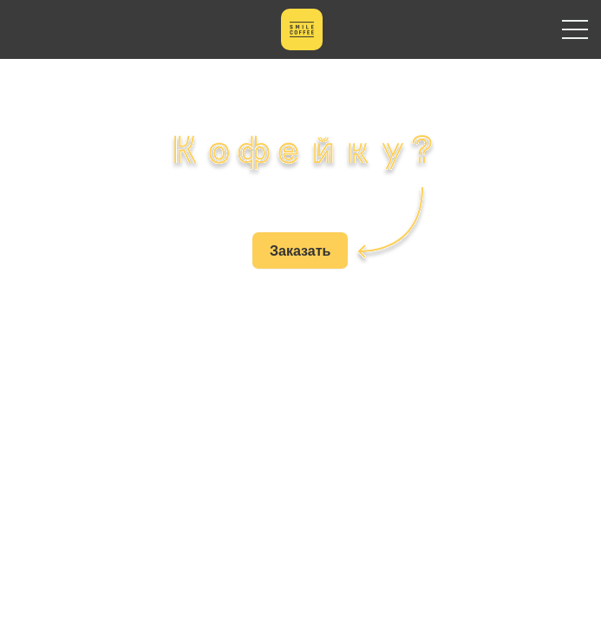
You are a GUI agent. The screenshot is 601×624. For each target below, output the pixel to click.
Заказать (300, 250)
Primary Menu (575, 29)
